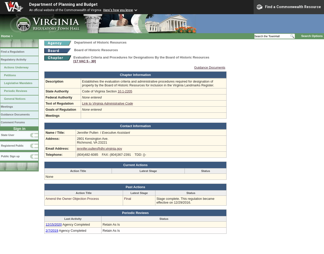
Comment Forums (13, 122)
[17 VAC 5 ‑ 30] (84, 61)
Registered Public (12, 145)
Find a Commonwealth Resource (289, 7)
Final (127, 199)
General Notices (15, 98)
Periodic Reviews (15, 90)
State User (7, 134)
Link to (107, 103)
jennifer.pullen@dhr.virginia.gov (99, 148)
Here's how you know (118, 10)
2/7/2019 (52, 230)
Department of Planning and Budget (63, 4)
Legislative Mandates (18, 83)
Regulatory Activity (13, 59)
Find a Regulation (12, 51)
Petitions (10, 75)
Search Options (312, 35)
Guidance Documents (15, 114)
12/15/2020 (54, 224)
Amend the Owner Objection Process (72, 199)
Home (5, 36)
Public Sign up (10, 156)
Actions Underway (16, 67)
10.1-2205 (125, 91)
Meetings (7, 106)
